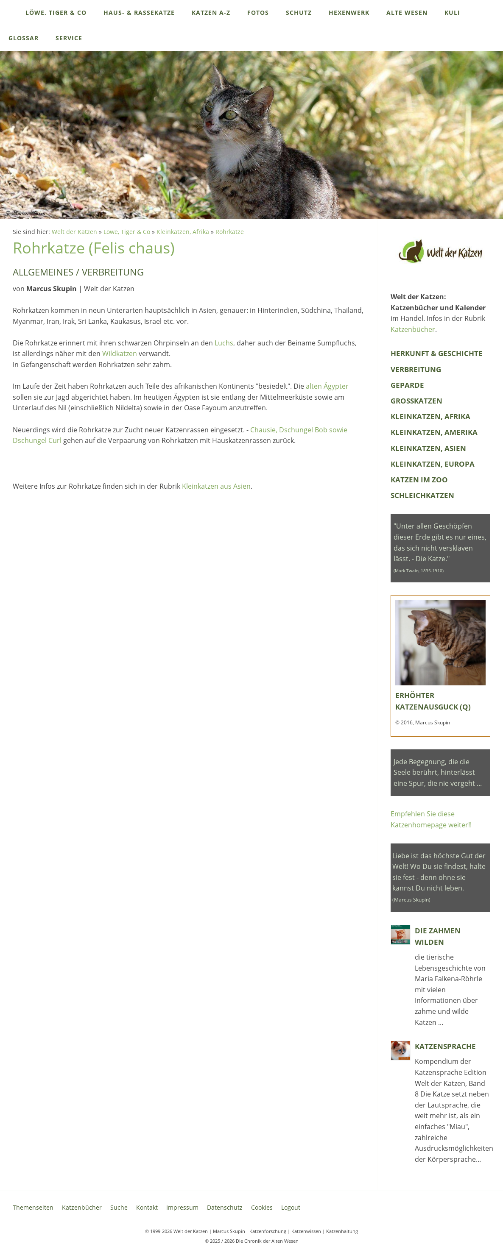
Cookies (262, 1207)
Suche (119, 1207)
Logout (290, 1207)
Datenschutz (225, 1207)
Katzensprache (445, 1046)
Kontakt (147, 1207)
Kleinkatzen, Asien (428, 448)
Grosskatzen (416, 401)
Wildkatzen (119, 353)
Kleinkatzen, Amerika (434, 432)
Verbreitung (416, 369)
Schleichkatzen (422, 495)
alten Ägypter (327, 386)
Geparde (407, 385)
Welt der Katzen (74, 232)
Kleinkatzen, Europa (433, 464)
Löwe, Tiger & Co (126, 232)
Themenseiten (33, 1207)
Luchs (224, 343)
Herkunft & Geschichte (437, 353)
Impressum (182, 1207)
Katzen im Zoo (419, 479)
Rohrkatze (229, 232)
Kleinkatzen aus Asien (216, 486)
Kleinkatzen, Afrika (182, 232)
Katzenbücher (413, 329)
